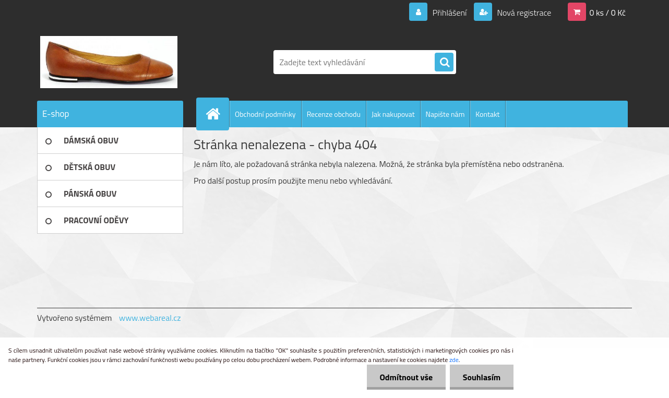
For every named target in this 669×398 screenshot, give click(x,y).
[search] (444, 63)
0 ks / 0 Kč (607, 12)
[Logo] (109, 62)
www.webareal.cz (150, 317)
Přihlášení (450, 12)
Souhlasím (481, 377)
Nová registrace (523, 12)
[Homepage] (217, 114)
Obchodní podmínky (265, 113)
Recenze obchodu (334, 113)
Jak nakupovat (393, 113)
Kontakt (487, 113)
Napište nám (445, 113)
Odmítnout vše (406, 377)
